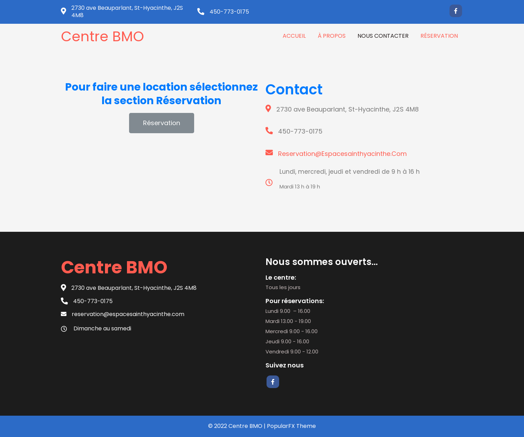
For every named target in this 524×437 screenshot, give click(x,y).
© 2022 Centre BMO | (237, 426)
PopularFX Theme (291, 426)
